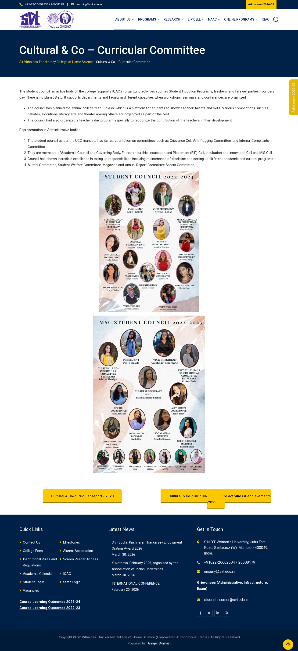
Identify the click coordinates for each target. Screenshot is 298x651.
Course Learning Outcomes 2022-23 (49, 608)
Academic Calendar (38, 574)
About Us (123, 19)
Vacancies (31, 590)
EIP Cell (194, 19)
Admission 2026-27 (261, 4)
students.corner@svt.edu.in (226, 600)
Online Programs (239, 19)
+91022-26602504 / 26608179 (229, 562)
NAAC (212, 19)
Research (172, 19)
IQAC (265, 19)
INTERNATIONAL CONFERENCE (136, 583)
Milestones (71, 542)
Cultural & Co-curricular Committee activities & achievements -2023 (220, 499)
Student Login (33, 582)
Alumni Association (78, 551)
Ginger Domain (159, 643)
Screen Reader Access (80, 559)
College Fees (33, 551)
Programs (147, 19)
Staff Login (71, 582)
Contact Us (31, 542)
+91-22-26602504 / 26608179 (44, 4)
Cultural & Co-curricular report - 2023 (82, 496)
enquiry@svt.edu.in (89, 4)
